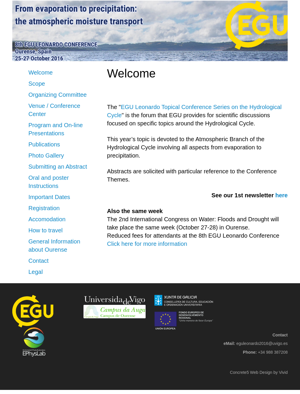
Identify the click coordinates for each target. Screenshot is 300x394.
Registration (44, 208)
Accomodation (47, 219)
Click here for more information (147, 244)
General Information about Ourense (54, 245)
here (281, 195)
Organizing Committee (57, 94)
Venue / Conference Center (54, 110)
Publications (44, 144)
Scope (36, 83)
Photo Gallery (46, 155)
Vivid (283, 372)
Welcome (40, 72)
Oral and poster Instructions (48, 181)
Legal (35, 272)
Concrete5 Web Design (251, 372)
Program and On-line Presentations (55, 129)
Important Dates (49, 197)
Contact (38, 261)
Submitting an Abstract (57, 166)
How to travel (45, 230)
